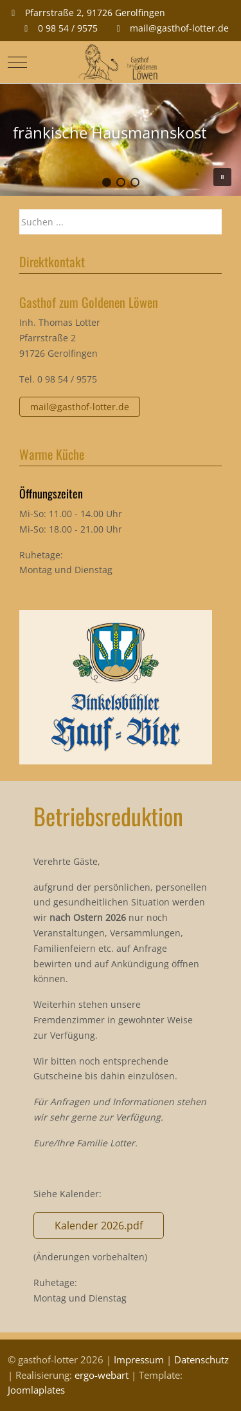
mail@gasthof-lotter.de (179, 28)
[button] (106, 182)
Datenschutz (201, 1359)
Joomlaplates (36, 1389)
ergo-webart (102, 1374)
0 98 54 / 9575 (68, 28)
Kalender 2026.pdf (99, 1225)
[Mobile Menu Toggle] (17, 61)
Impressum (139, 1359)
